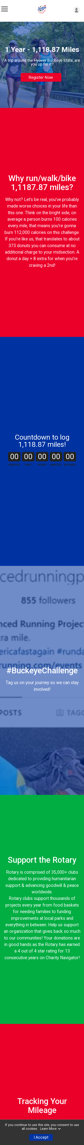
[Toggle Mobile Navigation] (4, 9)
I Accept (41, 1137)
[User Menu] (76, 10)
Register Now (41, 77)
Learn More (50, 1129)
